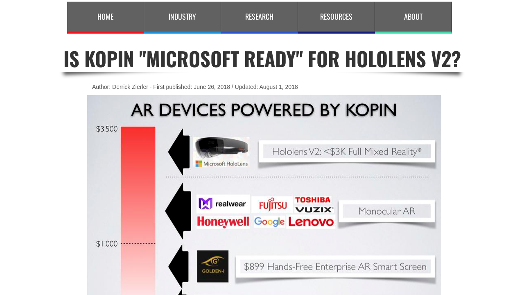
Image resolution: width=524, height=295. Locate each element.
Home (105, 16)
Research (259, 16)
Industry (182, 16)
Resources (336, 16)
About (413, 16)
